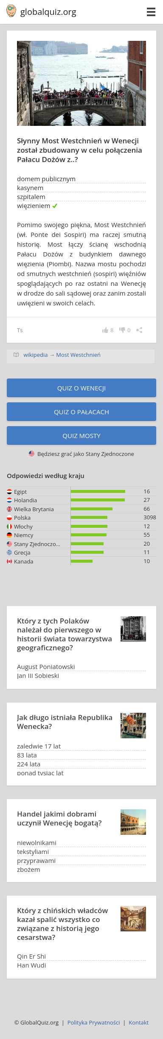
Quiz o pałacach (81, 411)
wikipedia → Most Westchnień (62, 355)
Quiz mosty (81, 435)
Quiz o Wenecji (81, 388)
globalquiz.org (48, 11)
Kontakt (139, 1022)
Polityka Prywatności (93, 1022)
